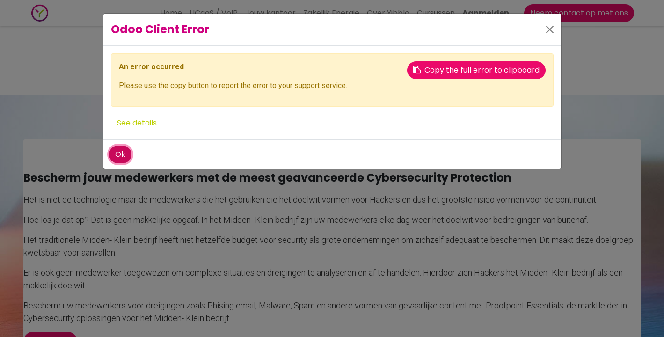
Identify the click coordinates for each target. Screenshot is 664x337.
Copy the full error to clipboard (476, 70)
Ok (120, 154)
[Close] (549, 29)
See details (137, 122)
